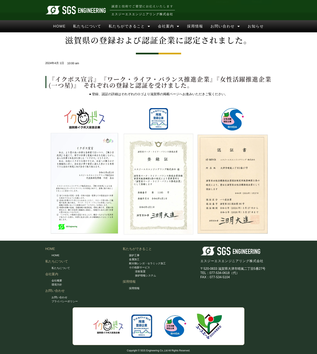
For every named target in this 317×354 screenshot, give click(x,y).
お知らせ (256, 26)
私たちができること (130, 26)
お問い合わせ (225, 26)
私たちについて (87, 26)
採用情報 (195, 26)
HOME (59, 26)
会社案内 (169, 26)
